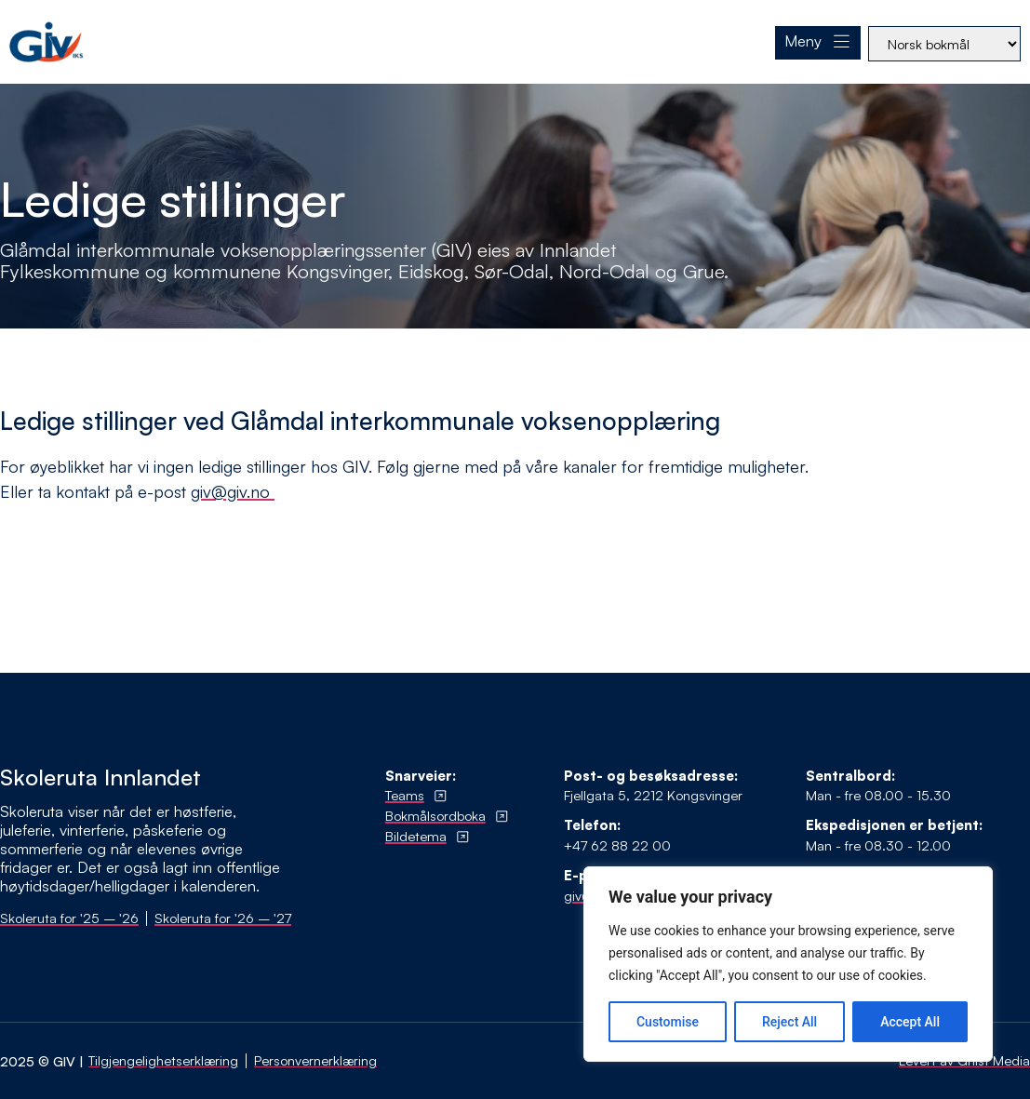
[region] (788, 964)
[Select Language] (944, 43)
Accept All (910, 1021)
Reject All (789, 1021)
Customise (667, 1021)
